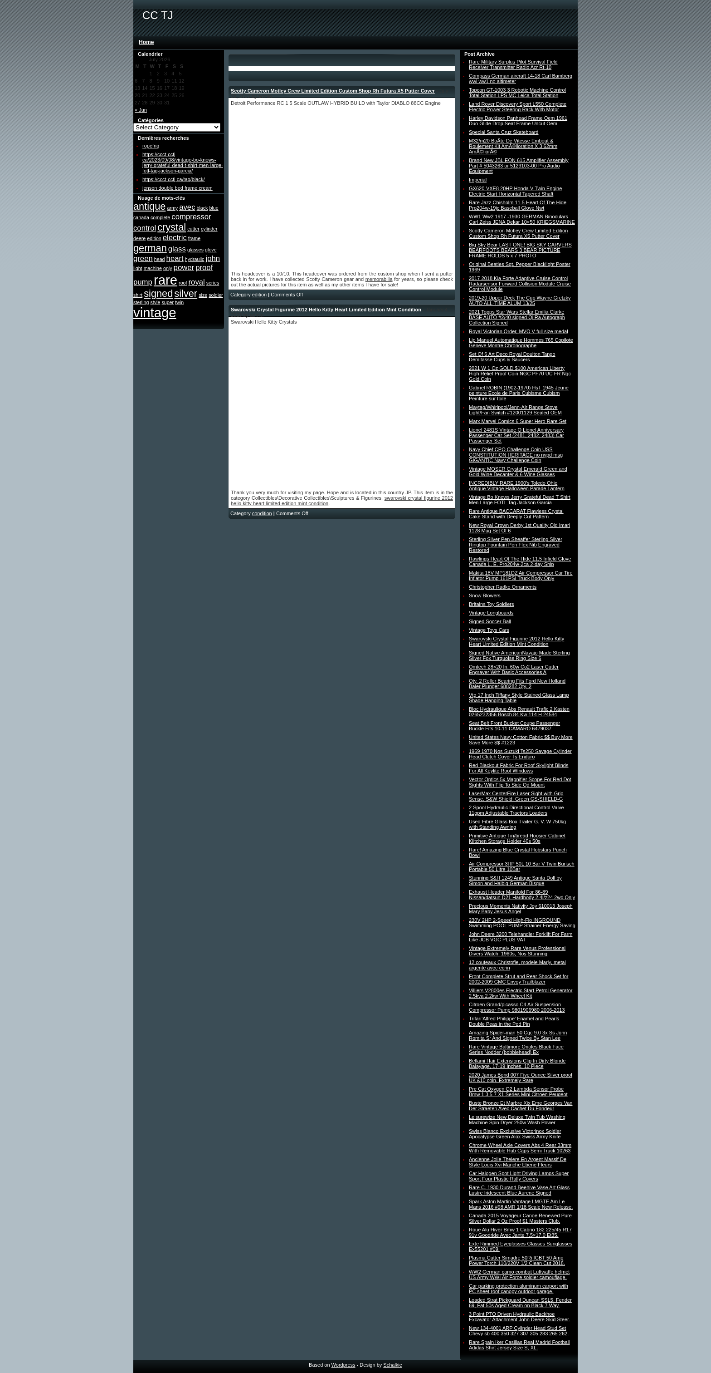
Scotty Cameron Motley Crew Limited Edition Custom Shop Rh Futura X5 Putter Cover (333, 91)
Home (146, 42)
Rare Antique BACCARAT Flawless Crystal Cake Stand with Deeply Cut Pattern (516, 513)
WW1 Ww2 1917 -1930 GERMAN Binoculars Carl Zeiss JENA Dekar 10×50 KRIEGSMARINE (522, 219)
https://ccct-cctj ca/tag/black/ (173, 179)
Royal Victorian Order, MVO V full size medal (518, 331)
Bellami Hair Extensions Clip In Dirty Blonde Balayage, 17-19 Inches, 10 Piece (517, 1063)
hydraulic (195, 259)
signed (158, 293)
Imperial (478, 179)
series (212, 282)
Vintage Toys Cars (489, 630)
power (184, 267)
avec (187, 207)
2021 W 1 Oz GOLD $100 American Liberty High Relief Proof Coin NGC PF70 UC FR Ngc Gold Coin (520, 373)
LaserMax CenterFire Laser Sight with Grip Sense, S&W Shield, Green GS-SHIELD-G (516, 796)
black (202, 208)
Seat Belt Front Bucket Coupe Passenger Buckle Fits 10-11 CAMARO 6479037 (514, 725)
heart (175, 258)
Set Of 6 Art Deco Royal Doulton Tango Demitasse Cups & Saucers (512, 356)
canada (141, 217)
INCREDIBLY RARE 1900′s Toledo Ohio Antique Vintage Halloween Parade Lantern (517, 485)
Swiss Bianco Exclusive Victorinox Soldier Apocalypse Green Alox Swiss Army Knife (515, 1133)
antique (149, 206)
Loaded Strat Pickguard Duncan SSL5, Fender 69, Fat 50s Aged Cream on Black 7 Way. (520, 1302)
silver (185, 293)
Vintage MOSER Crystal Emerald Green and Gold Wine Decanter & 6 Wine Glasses (518, 471)
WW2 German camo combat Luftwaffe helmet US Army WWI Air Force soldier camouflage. (519, 1274)
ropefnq (150, 145)
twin (179, 302)
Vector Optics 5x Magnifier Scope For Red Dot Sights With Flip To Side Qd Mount (520, 782)
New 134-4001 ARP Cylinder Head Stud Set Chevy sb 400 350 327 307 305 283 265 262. (519, 1330)
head (159, 259)
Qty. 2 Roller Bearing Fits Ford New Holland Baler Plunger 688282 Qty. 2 (517, 683)
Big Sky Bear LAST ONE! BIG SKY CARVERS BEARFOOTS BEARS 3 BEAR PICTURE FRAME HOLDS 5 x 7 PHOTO (520, 250)
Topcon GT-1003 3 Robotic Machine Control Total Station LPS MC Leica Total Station (517, 92)
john (213, 258)
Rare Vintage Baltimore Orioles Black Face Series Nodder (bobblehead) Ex (516, 1049)
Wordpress (343, 1365)
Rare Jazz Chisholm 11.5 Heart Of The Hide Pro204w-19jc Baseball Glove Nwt (517, 205)
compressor (191, 216)
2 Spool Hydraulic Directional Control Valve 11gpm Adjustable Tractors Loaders (516, 810)
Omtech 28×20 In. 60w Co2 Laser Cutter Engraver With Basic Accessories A (514, 669)
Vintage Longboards (491, 612)
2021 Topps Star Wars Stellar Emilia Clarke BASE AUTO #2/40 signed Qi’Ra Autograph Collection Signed (517, 317)
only (167, 268)
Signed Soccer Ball (490, 621)
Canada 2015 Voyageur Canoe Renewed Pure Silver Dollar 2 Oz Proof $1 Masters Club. (520, 1218)
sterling (141, 302)
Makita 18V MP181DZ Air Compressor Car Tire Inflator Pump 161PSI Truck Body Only (521, 575)
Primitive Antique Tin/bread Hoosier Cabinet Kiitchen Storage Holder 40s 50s (517, 838)
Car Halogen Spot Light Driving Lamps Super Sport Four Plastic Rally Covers (519, 1176)
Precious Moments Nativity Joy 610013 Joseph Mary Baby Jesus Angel (521, 908)
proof (204, 267)
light (137, 268)
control (144, 228)
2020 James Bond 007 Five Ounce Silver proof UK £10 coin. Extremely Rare (520, 1077)
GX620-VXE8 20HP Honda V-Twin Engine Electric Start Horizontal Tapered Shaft (515, 191)
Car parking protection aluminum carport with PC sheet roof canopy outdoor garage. (518, 1288)
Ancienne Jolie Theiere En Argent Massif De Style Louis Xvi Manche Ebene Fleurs (517, 1161)
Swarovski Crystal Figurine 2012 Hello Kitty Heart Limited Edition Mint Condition (326, 309)
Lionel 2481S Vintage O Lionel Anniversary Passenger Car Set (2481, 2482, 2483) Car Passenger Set (516, 435)
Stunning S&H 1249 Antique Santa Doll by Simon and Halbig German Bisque (515, 880)
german (150, 248)
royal (197, 282)
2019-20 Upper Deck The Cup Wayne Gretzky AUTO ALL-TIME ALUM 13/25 (519, 300)
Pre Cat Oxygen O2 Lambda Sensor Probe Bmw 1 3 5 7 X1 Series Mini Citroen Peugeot (518, 1091)
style (155, 302)
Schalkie (392, 1365)
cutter (193, 228)
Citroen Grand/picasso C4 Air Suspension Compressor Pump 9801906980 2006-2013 (517, 1007)
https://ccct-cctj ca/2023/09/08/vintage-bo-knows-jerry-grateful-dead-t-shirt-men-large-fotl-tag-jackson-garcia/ (182, 162)
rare (165, 279)
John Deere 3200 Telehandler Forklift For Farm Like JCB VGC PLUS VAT (520, 936)
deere (139, 238)
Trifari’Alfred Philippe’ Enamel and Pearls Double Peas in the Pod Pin (514, 1021)
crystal (171, 227)
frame (194, 238)
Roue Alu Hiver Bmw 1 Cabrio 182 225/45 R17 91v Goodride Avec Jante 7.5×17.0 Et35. (520, 1232)
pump (142, 282)
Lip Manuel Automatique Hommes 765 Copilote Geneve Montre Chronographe (521, 342)
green (143, 258)
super (167, 302)
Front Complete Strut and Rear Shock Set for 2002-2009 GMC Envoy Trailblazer (519, 979)
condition (262, 513)
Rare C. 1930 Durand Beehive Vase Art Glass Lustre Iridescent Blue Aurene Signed (519, 1190)
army (172, 208)
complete (160, 217)
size (203, 295)
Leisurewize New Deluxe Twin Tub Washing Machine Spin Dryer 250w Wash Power (517, 1119)
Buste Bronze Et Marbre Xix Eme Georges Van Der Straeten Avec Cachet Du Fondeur (520, 1105)
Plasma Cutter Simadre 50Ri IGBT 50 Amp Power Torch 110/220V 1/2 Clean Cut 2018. (517, 1260)
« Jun (141, 110)
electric (175, 237)
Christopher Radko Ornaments (502, 587)
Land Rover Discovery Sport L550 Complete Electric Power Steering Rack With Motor (517, 106)
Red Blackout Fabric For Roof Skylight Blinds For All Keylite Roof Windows (518, 768)
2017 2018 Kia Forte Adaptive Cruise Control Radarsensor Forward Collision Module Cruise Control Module (520, 284)
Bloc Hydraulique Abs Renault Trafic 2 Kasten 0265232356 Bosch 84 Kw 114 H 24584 (519, 711)
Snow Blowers (485, 595)
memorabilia (379, 279)
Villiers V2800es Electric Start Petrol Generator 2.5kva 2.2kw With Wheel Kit (520, 993)
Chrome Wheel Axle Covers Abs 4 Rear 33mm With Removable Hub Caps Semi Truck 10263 (520, 1147)
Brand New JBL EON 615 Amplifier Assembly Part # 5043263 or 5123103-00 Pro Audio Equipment (519, 165)
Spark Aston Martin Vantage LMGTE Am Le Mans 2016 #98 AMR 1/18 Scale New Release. (521, 1204)
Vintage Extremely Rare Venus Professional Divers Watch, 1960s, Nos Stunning (517, 950)
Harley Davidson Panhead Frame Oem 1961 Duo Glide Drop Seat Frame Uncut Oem (518, 120)
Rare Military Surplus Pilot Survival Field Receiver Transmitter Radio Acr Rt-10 (513, 64)
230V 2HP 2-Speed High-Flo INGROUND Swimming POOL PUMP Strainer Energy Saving (522, 922)
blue (214, 208)
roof (183, 282)
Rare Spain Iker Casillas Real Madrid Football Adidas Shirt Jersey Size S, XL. (519, 1344)
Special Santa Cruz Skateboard (503, 132)
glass (177, 249)
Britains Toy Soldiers (491, 604)
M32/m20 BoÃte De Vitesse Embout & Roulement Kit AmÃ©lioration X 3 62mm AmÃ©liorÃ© (513, 146)
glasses (195, 249)
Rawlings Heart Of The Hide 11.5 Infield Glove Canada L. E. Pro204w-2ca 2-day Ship (520, 561)
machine (153, 268)
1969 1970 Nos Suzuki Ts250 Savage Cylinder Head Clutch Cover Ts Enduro (520, 753)
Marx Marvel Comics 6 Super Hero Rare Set (517, 421)
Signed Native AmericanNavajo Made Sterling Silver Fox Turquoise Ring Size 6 (519, 655)
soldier (216, 295)
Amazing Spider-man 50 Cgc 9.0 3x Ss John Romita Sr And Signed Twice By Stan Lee (518, 1035)
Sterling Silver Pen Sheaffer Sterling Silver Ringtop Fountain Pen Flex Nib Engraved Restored (515, 544)
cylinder (209, 228)
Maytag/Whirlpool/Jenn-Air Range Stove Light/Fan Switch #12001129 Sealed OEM (515, 409)
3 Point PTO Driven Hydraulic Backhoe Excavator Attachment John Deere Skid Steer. (519, 1316)
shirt (137, 295)
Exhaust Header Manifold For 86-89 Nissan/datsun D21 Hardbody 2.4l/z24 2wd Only (522, 894)
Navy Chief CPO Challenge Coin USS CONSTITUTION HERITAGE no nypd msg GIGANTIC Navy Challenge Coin (516, 455)
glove (210, 249)
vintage (154, 312)
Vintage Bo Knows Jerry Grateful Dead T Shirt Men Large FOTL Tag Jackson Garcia (519, 499)
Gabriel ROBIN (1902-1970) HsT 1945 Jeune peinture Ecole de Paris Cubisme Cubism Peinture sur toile (519, 393)
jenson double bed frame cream (177, 188)
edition (154, 238)
